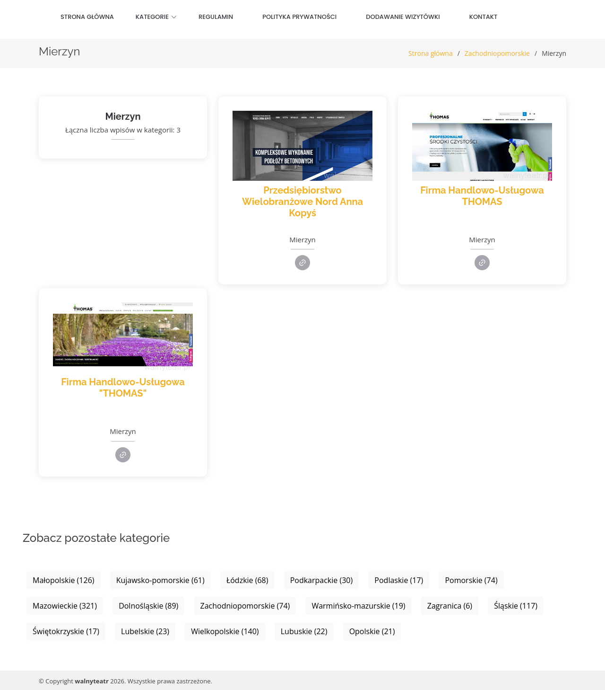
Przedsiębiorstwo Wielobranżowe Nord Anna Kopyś (302, 202)
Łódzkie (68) (247, 580)
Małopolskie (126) (64, 580)
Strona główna (87, 16)
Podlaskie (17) (398, 580)
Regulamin (216, 16)
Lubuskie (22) (304, 631)
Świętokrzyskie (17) (66, 631)
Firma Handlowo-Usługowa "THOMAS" (123, 387)
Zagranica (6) (449, 606)
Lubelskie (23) (145, 631)
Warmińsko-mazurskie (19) (358, 606)
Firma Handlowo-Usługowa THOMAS (482, 196)
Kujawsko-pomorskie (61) (160, 580)
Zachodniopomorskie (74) (245, 606)
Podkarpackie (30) (321, 580)
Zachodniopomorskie (497, 53)
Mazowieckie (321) (65, 606)
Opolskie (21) (372, 631)
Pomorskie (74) (471, 580)
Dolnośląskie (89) (148, 606)
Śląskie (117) (515, 606)
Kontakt (483, 16)
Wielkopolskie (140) (225, 631)
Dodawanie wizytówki (403, 16)
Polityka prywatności (299, 16)
